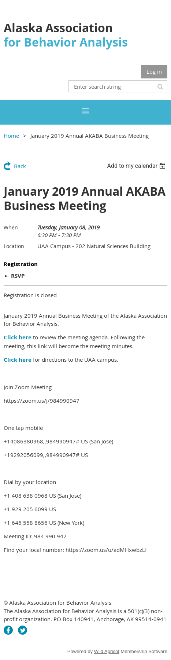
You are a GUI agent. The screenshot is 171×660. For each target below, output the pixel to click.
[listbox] (137, 165)
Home (11, 135)
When (11, 227)
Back (20, 166)
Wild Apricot (106, 651)
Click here (17, 337)
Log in (154, 71)
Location (14, 246)
